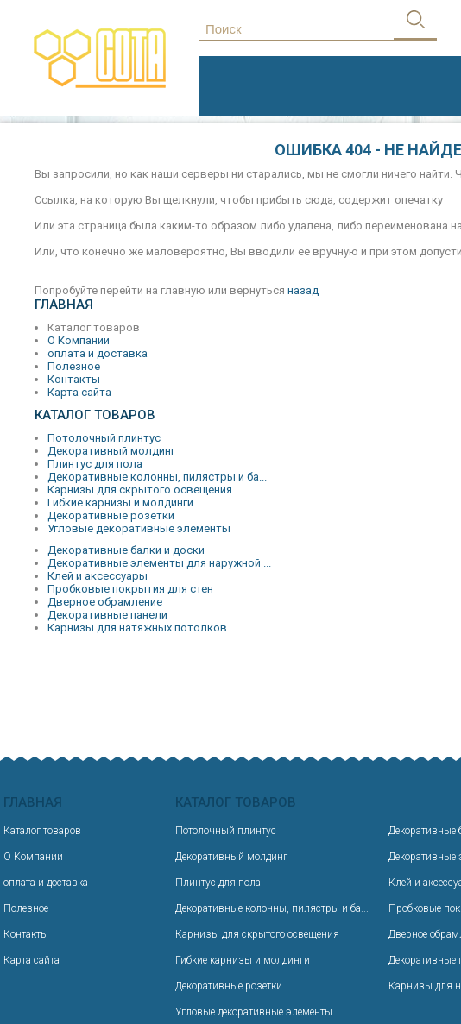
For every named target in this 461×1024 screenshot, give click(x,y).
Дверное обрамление (104, 601)
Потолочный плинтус (104, 437)
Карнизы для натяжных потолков (137, 627)
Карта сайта (79, 392)
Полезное (73, 366)
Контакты (73, 379)
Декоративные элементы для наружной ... (159, 562)
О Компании (78, 340)
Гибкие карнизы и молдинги (120, 502)
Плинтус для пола (94, 463)
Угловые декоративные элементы (138, 528)
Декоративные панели (107, 614)
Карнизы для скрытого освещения (139, 489)
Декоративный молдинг (111, 450)
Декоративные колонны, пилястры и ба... (157, 476)
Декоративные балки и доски (126, 549)
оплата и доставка (97, 353)
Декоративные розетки (110, 515)
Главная (64, 304)
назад (303, 290)
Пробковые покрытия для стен (130, 588)
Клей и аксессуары (97, 575)
